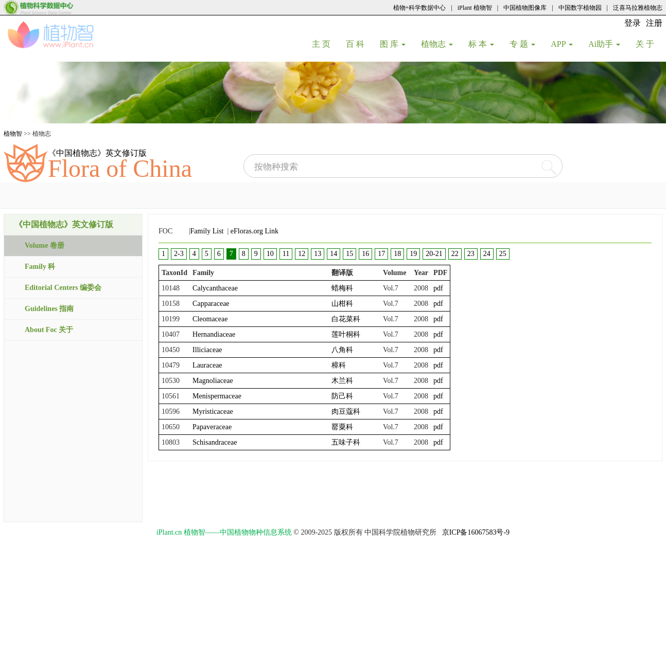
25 (502, 254)
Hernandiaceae (213, 334)
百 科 (359, 43)
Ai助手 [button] (604, 44)
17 (381, 254)
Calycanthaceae (215, 288)
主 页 (325, 43)
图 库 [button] (393, 44)
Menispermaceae (216, 396)
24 (486, 254)
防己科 (342, 396)
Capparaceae (211, 303)
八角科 (342, 350)
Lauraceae (207, 365)
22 (455, 254)
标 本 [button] (481, 44)
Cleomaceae (209, 319)
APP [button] (562, 44)
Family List (207, 231)
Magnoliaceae (212, 381)
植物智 (13, 133)
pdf (438, 288)
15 (349, 254)
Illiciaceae (207, 350)
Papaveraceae (212, 427)
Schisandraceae (214, 442)
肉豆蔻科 (345, 411)
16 (365, 254)
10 (270, 254)
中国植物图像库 (525, 7)
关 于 (649, 43)
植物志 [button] (437, 44)
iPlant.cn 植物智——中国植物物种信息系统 (224, 532)
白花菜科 (345, 319)
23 (471, 254)
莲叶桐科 (345, 334)
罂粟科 (342, 427)
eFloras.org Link (254, 231)
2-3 (179, 254)
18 (397, 254)
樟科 (338, 365)
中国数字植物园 (580, 7)
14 (333, 254)
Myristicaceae (212, 411)
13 (317, 254)
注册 (654, 23)
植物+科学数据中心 (419, 7)
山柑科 (342, 303)
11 (286, 254)
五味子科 (345, 442)
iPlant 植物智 (475, 7)
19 (413, 254)
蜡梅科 (342, 288)
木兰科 (342, 381)
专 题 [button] (522, 44)
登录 (632, 23)
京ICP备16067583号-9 (476, 532)
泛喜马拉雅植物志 (637, 7)
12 (301, 254)
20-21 (434, 254)
